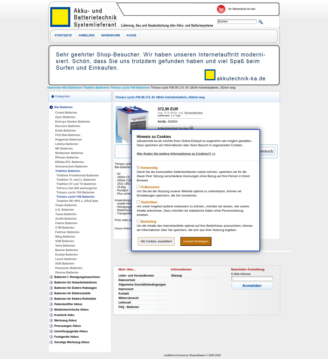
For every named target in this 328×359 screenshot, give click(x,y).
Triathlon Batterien (67, 171)
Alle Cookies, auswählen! (156, 241)
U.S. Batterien (64, 209)
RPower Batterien (67, 157)
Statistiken (148, 202)
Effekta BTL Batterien (69, 162)
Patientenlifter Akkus (68, 304)
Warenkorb (110, 35)
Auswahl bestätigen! (195, 241)
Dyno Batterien (65, 117)
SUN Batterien (64, 263)
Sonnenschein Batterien (71, 166)
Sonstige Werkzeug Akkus (71, 342)
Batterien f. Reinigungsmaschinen (77, 277)
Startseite (63, 35)
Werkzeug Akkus (65, 320)
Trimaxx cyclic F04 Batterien (75, 192)
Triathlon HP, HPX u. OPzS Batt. (77, 201)
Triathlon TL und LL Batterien (76, 179)
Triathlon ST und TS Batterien (76, 184)
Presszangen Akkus (67, 326)
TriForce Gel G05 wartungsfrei (76, 188)
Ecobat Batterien (66, 254)
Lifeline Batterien (66, 144)
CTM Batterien (64, 227)
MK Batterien (64, 148)
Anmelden (87, 35)
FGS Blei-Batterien (67, 135)
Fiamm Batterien (66, 223)
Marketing (148, 221)
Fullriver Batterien (67, 232)
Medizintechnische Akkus (71, 309)
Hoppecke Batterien (68, 139)
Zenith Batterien (66, 218)
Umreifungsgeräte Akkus (71, 331)
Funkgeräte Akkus (66, 336)
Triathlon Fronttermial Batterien (77, 175)
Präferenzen (150, 187)
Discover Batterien (67, 126)
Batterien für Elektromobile (72, 293)
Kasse (131, 35)
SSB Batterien (64, 241)
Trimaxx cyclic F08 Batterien (75, 196)
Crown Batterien (66, 112)
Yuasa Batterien (65, 214)
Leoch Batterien (66, 259)
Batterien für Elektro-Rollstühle (75, 298)
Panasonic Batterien (68, 268)
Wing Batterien (65, 236)
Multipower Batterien (69, 153)
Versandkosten (193, 112)
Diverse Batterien (67, 272)
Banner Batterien (66, 250)
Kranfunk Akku (64, 315)
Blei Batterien (63, 107)
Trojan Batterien (66, 205)
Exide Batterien (65, 130)
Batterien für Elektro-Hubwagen (75, 288)
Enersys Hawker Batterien (72, 121)
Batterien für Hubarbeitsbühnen (75, 282)
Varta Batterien (65, 245)
